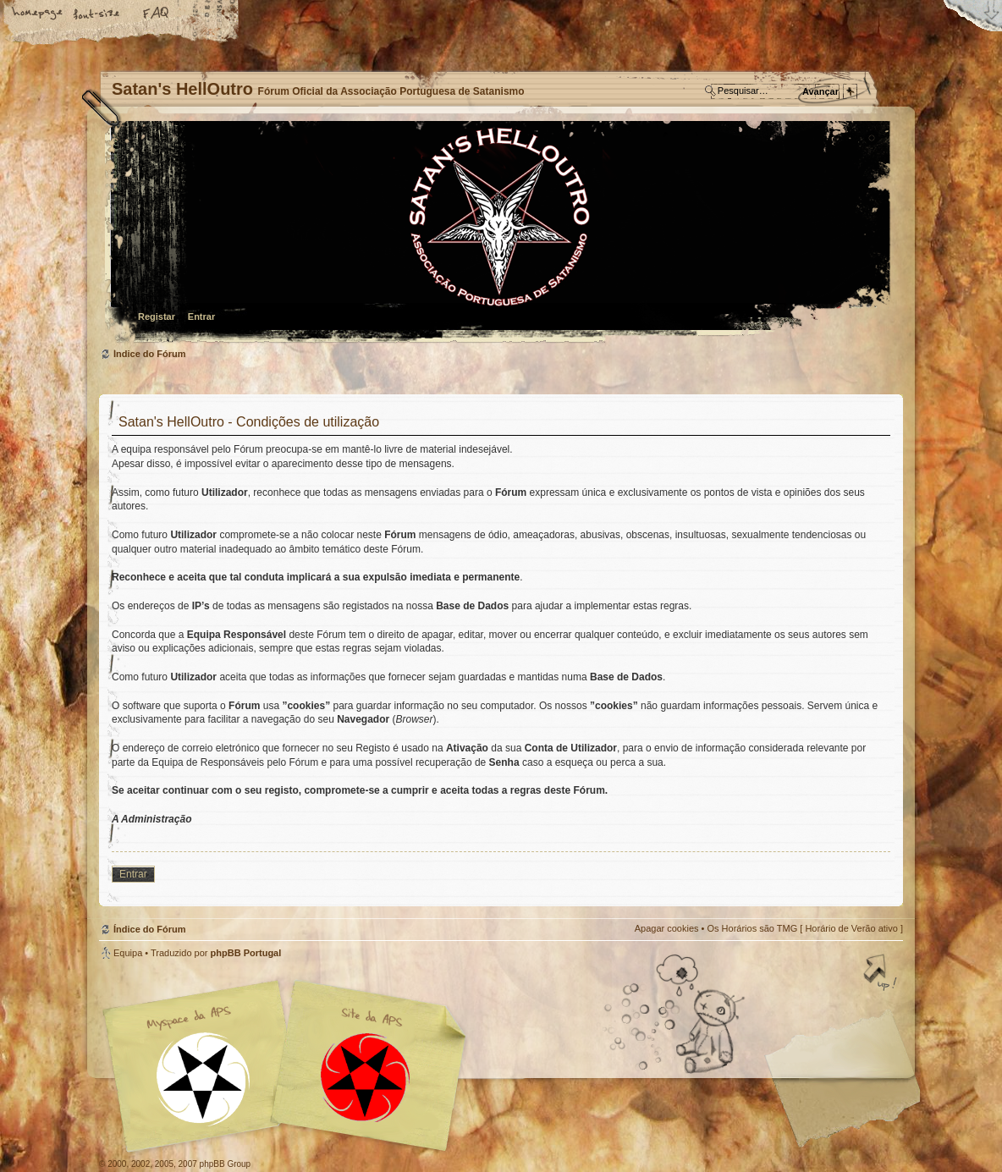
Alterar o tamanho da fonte (97, 14)
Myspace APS (289, 1066)
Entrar (201, 316)
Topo (882, 974)
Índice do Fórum (499, 233)
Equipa (127, 953)
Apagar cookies (667, 928)
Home (38, 14)
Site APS (365, 1077)
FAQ (156, 14)
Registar (156, 316)
